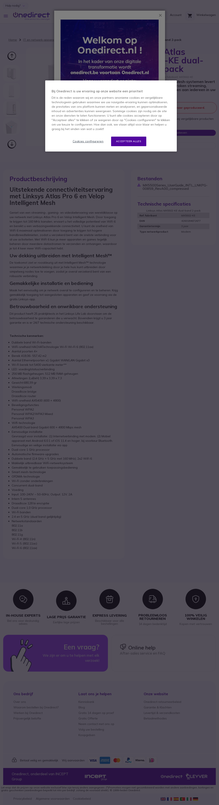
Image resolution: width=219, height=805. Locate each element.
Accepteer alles (128, 141)
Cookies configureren (88, 141)
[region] (111, 116)
